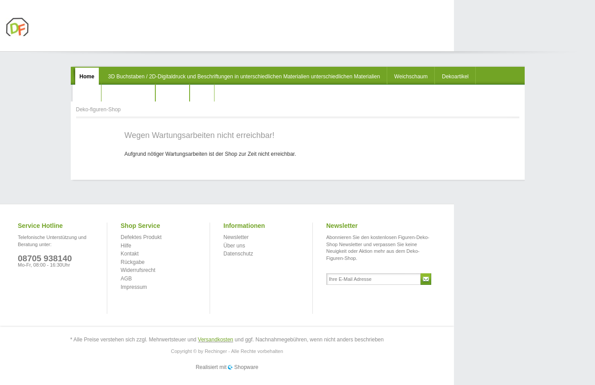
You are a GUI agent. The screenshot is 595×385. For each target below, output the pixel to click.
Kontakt (130, 254)
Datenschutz (238, 254)
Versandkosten (215, 339)
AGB (126, 279)
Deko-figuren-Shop (38, 27)
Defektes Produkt (141, 237)
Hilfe (126, 246)
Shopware (246, 367)
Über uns (234, 246)
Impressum (134, 287)
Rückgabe (133, 262)
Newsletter (236, 237)
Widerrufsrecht (138, 270)
